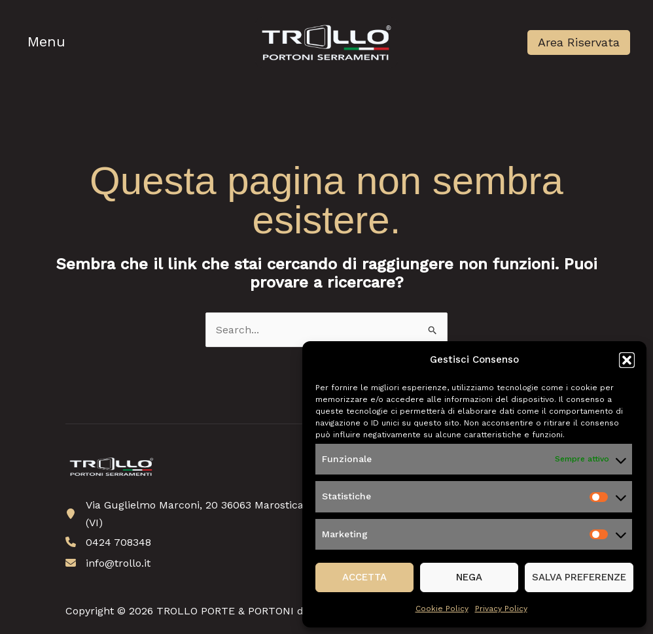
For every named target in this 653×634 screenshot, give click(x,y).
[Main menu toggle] (48, 42)
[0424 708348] (108, 542)
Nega (469, 577)
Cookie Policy (441, 608)
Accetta (364, 577)
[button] (626, 360)
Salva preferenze (579, 577)
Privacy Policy (501, 608)
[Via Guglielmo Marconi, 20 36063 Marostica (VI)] (187, 513)
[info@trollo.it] (107, 563)
